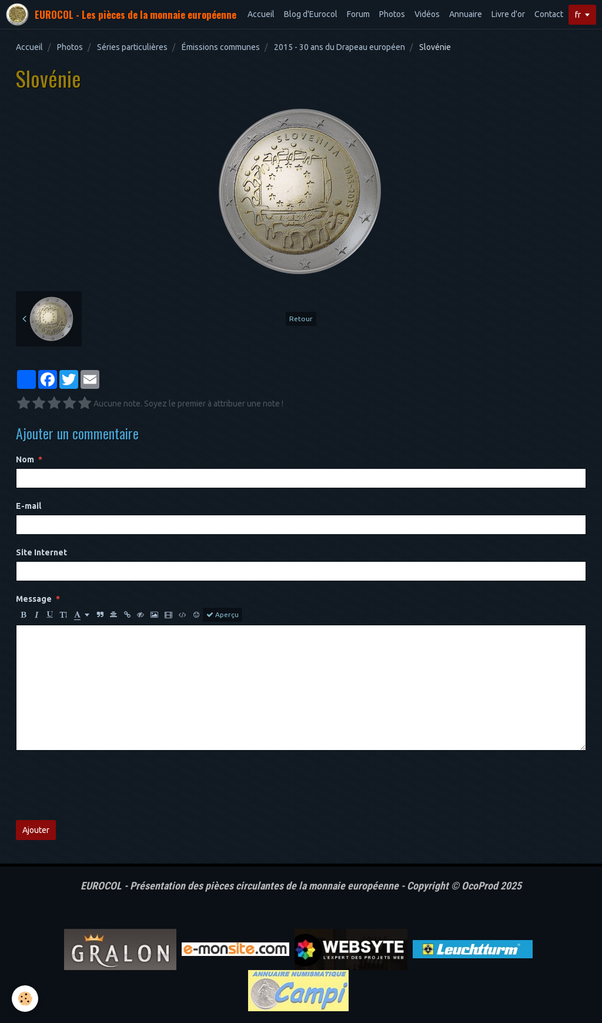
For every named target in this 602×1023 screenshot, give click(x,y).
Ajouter (35, 830)
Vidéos (427, 14)
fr (578, 14)
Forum (358, 14)
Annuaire (465, 14)
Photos (392, 14)
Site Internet (41, 552)
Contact (548, 14)
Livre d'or (508, 14)
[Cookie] (25, 998)
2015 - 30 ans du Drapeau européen (339, 47)
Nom (25, 459)
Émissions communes (221, 47)
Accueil (261, 14)
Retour (301, 318)
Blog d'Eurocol (310, 14)
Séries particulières (132, 47)
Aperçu (222, 615)
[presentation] (105, 785)
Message (34, 599)
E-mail (28, 506)
